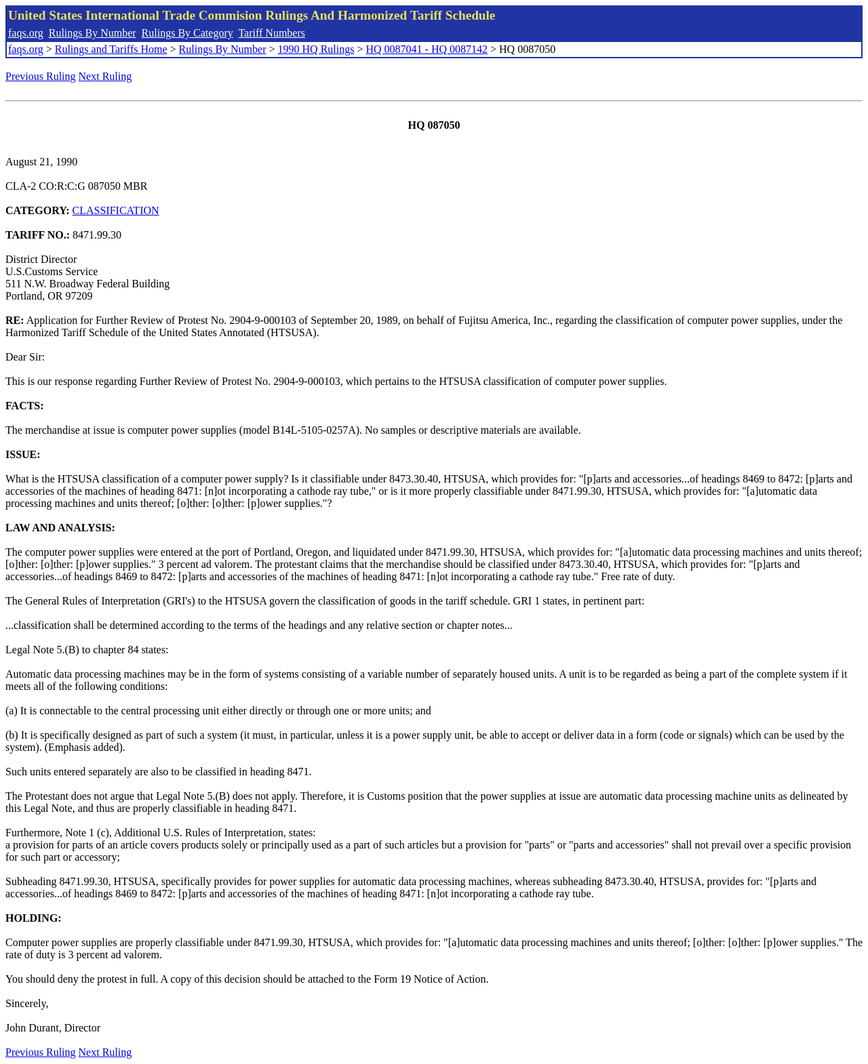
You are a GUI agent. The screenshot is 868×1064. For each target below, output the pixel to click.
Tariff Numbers (271, 33)
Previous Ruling (40, 76)
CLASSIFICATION (116, 210)
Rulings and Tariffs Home (111, 49)
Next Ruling (105, 76)
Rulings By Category (187, 33)
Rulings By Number (92, 33)
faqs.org (25, 33)
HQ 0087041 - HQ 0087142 (427, 49)
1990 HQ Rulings (316, 49)
